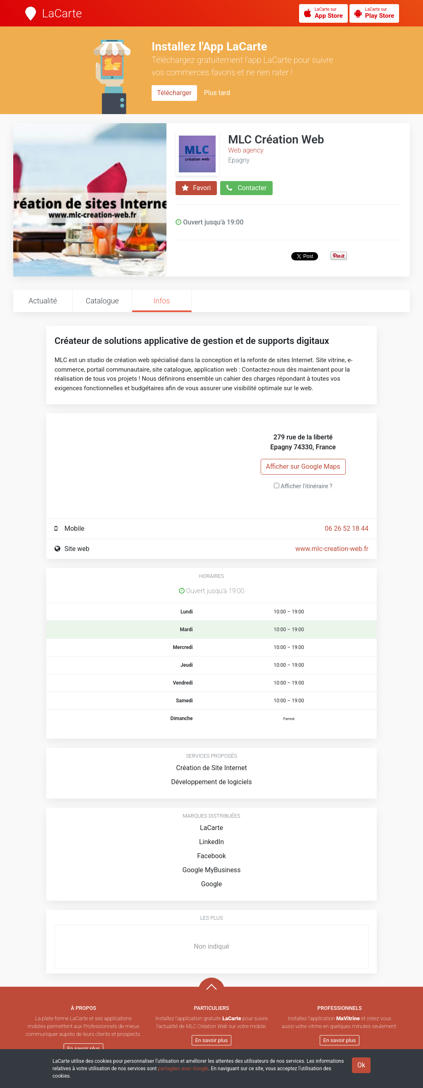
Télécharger (174, 93)
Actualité (43, 300)
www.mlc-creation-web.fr (331, 549)
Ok (361, 1065)
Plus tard (217, 93)
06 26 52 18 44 (346, 528)
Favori (196, 188)
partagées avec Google (183, 1068)
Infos (162, 300)
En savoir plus (83, 1048)
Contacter (246, 188)
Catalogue (102, 300)
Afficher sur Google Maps (303, 466)
